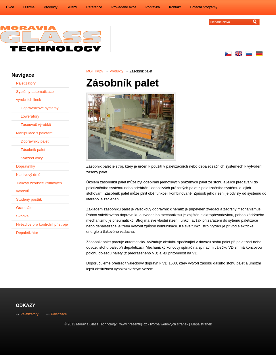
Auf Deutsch (259, 53)
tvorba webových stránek (169, 324)
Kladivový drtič (28, 174)
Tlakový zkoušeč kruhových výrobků (39, 187)
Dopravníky (25, 166)
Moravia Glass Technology (96, 324)
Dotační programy (203, 7)
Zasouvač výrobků (36, 124)
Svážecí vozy (32, 158)
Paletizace (59, 314)
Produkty (50, 7)
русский (249, 53)
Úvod (10, 7)
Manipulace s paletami (34, 133)
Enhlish (238, 53)
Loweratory (30, 116)
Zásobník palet (141, 71)
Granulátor (25, 208)
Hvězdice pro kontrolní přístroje (42, 224)
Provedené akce (123, 7)
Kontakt (175, 7)
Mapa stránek (201, 324)
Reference (94, 7)
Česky (228, 53)
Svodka (22, 216)
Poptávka (152, 7)
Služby (72, 7)
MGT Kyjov (94, 71)
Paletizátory (26, 83)
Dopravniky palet (35, 141)
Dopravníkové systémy (40, 108)
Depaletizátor (27, 233)
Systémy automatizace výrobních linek (35, 95)
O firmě (28, 7)
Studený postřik (29, 199)
